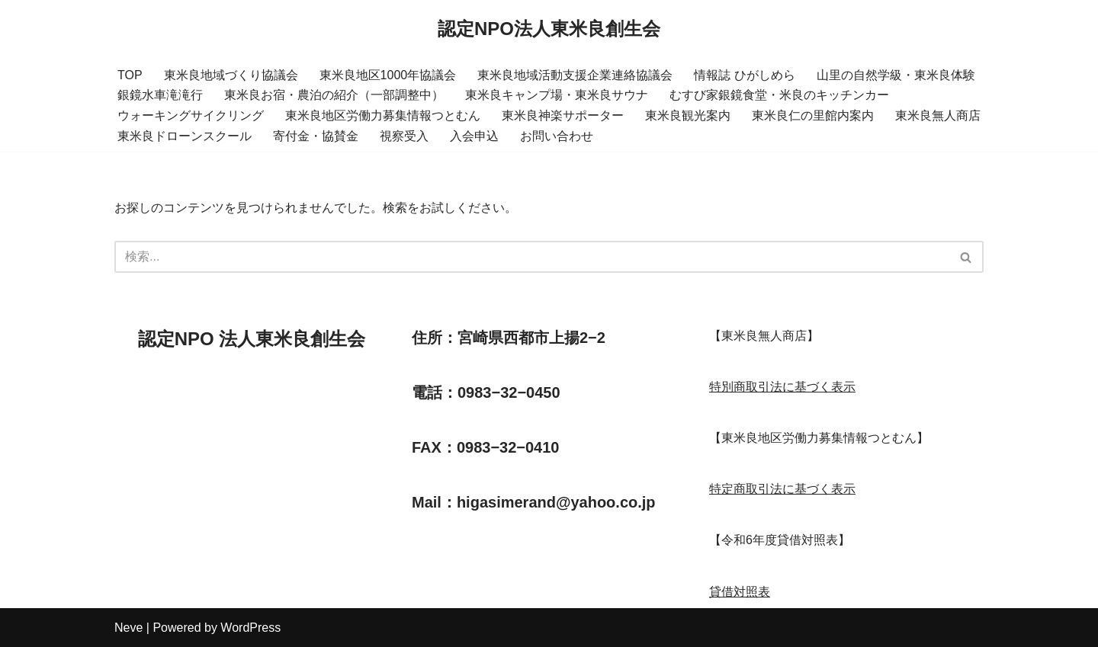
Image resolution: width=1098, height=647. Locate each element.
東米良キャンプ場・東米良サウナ (556, 94)
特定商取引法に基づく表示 (782, 488)
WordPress (250, 627)
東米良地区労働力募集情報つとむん (382, 115)
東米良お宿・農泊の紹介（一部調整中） (334, 94)
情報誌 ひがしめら (744, 75)
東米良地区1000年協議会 (388, 75)
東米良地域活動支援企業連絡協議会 (575, 75)
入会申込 (474, 136)
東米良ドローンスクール (184, 136)
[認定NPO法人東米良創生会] (549, 29)
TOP (130, 75)
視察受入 (404, 136)
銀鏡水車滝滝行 (160, 94)
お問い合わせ (556, 136)
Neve (128, 627)
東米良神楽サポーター (563, 115)
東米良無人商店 (938, 115)
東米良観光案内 (687, 115)
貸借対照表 (739, 591)
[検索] (531, 257)
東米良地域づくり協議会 (231, 75)
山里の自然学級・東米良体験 (896, 75)
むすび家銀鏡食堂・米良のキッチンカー (779, 94)
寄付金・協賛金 (315, 136)
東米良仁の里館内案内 (813, 115)
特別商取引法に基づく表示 (782, 386)
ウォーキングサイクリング (190, 115)
